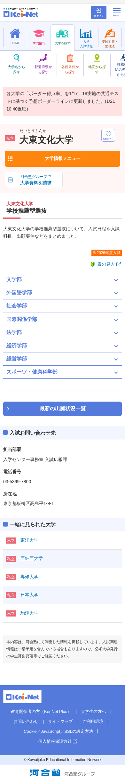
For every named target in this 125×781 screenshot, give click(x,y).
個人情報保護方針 (55, 741)
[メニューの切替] (117, 12)
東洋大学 (29, 540)
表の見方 (106, 264)
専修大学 (29, 576)
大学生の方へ (93, 711)
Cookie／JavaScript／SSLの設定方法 (58, 731)
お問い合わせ (25, 721)
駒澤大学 (29, 613)
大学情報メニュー (63, 158)
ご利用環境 (92, 721)
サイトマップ (60, 721)
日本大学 (29, 594)
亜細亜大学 (31, 558)
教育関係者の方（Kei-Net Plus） (41, 711)
